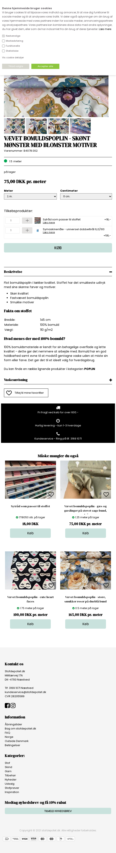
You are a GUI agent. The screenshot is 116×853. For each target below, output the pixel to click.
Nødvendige (13, 35)
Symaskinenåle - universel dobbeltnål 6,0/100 (74, 230)
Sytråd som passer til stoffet (61, 220)
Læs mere (105, 29)
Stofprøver (12, 788)
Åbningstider (13, 724)
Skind (8, 767)
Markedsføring (14, 40)
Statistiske (12, 50)
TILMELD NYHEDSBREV (58, 811)
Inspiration (12, 792)
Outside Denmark (17, 741)
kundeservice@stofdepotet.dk (25, 692)
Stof (7, 763)
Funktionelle (13, 45)
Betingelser (12, 745)
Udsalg (9, 784)
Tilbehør (10, 775)
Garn (8, 771)
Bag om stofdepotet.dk (20, 729)
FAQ (7, 733)
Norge (9, 737)
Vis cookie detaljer (13, 57)
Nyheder (11, 780)
